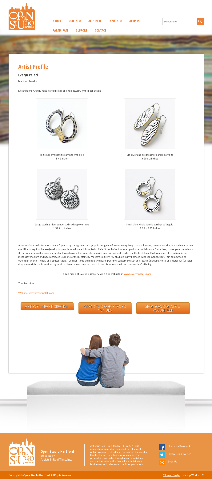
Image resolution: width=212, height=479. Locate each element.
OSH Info (75, 21)
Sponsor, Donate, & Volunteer (163, 308)
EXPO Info (115, 21)
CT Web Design (171, 475)
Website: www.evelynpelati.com (36, 292)
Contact (100, 30)
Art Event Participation (47, 306)
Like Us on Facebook (179, 446)
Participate (60, 30)
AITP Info (94, 21)
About (57, 21)
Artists (134, 21)
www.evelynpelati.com (137, 273)
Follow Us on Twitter (179, 453)
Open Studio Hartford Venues (105, 308)
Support (81, 30)
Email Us (172, 461)
